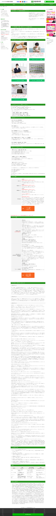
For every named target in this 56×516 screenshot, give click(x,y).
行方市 (44, 510)
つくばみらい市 (24, 510)
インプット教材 (23, 4)
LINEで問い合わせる (28, 514)
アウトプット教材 (32, 4)
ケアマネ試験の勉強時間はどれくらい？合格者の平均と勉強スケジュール (5, 27)
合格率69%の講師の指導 (18, 59)
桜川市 (44, 511)
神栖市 (44, 509)
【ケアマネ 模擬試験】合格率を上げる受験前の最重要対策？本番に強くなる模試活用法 (5, 24)
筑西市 (34, 511)
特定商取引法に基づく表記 (4, 47)
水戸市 (2, 509)
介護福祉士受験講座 (49, 42)
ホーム (4, 4)
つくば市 (24, 509)
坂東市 (34, 512)
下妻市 (13, 509)
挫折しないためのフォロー (36, 59)
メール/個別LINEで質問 (18, 80)
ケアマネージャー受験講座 (50, 41)
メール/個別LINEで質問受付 (4, 13)
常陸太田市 (13, 510)
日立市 (2, 510)
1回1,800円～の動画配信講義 (36, 80)
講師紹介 (14, 4)
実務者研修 (48, 43)
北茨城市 (13, 512)
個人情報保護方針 (3, 46)
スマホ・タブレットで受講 (18, 99)
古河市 (2, 512)
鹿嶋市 (23, 512)
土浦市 (2, 511)
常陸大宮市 (34, 509)
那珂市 (34, 510)
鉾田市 (44, 512)
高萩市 (13, 511)
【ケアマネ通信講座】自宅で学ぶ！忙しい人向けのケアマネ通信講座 (5, 21)
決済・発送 (42, 4)
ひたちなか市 (24, 511)
